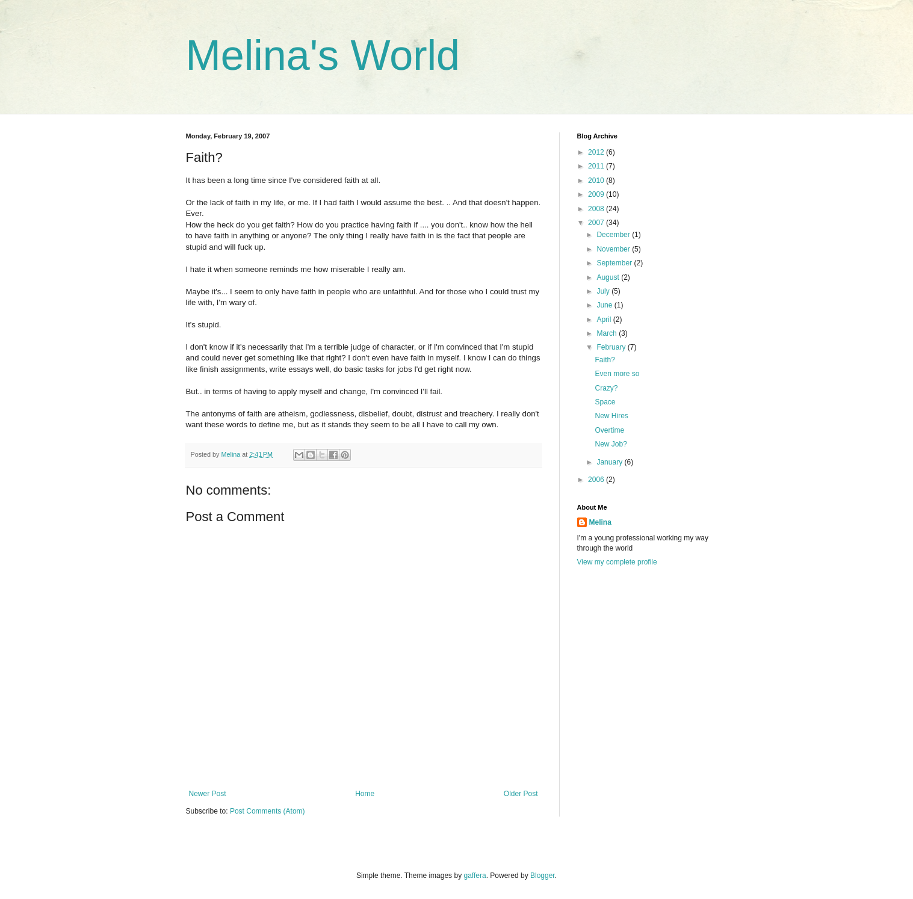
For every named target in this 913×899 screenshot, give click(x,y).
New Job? (611, 444)
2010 (597, 180)
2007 (597, 222)
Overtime (609, 430)
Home (364, 793)
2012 (597, 152)
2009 (597, 194)
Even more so (617, 373)
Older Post (521, 793)
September (615, 263)
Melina (600, 522)
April (604, 319)
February (611, 347)
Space (605, 402)
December (614, 234)
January (610, 462)
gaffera (474, 875)
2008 (597, 209)
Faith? (604, 360)
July (603, 291)
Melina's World (323, 55)
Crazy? (606, 388)
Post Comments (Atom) (267, 811)
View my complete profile (617, 562)
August (608, 277)
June (605, 305)
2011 (597, 166)
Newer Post (207, 793)
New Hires (611, 416)
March (607, 333)
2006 (597, 479)
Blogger (542, 875)
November (614, 249)
